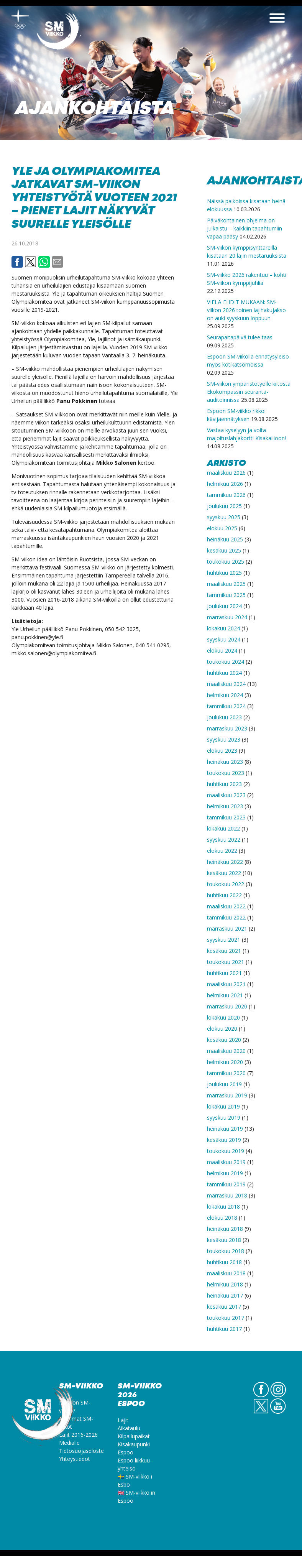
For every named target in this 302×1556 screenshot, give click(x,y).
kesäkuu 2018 (224, 1239)
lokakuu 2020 (223, 1017)
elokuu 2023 (222, 750)
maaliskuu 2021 (226, 984)
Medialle (69, 1442)
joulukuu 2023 (224, 717)
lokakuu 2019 (223, 1106)
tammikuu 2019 (226, 1184)
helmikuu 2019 (225, 1173)
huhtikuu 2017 (224, 1328)
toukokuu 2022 (225, 884)
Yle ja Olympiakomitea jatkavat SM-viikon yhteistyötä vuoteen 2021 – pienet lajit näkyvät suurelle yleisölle (94, 197)
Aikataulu (129, 1428)
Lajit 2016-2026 (78, 1434)
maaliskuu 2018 (226, 1273)
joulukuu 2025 (224, 506)
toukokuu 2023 (225, 772)
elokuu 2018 (222, 1217)
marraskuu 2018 (227, 1195)
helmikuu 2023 (225, 806)
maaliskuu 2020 (226, 1050)
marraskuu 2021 (227, 928)
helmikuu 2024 (225, 695)
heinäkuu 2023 (225, 761)
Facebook (17, 262)
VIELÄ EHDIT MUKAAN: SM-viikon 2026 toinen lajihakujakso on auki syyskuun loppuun (246, 310)
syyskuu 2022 (223, 839)
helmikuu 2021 (225, 995)
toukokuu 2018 (225, 1251)
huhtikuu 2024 (224, 672)
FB (261, 1396)
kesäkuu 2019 (224, 1139)
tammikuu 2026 (226, 494)
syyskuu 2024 (223, 639)
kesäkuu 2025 (224, 550)
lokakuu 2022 (223, 828)
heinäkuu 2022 (225, 861)
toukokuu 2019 (225, 1151)
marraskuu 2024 (227, 617)
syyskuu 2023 (223, 739)
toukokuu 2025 (225, 561)
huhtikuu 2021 (224, 973)
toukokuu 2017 (225, 1317)
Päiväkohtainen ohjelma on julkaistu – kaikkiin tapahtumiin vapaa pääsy (244, 228)
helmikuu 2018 (225, 1284)
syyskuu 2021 (223, 939)
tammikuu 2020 (226, 1073)
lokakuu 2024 (223, 628)
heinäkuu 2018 (225, 1228)
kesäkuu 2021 (224, 950)
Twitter (30, 262)
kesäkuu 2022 (224, 873)
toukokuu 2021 (225, 962)
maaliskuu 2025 (226, 583)
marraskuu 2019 (227, 1095)
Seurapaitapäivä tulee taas (239, 337)
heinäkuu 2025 (225, 539)
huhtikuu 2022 (224, 895)
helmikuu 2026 (225, 483)
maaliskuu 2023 (226, 795)
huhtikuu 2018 (224, 1262)
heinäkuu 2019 (225, 1128)
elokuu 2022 (222, 850)
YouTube (278, 1413)
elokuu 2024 (222, 650)
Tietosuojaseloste (81, 1450)
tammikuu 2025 (226, 595)
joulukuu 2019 (224, 1084)
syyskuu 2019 (223, 1117)
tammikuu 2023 (226, 817)
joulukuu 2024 (224, 606)
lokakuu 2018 (223, 1206)
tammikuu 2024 (226, 706)
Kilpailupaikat (134, 1436)
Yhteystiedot (74, 1458)
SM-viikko (59, 33)
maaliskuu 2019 (226, 1162)
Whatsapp (44, 262)
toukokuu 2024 (225, 661)
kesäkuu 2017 (224, 1306)
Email (57, 262)
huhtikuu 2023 (224, 784)
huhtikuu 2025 (224, 572)
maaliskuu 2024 (226, 684)
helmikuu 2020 (225, 1062)
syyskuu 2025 (223, 517)
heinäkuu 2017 (225, 1295)
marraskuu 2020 (227, 1006)
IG (278, 1396)
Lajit (123, 1420)
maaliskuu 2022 (226, 906)
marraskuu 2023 (227, 728)
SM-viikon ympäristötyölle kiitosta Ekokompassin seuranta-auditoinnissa (249, 391)
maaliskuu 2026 (226, 472)
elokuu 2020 (222, 1028)
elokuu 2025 (222, 528)
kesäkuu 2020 (224, 1039)
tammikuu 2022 (226, 917)
